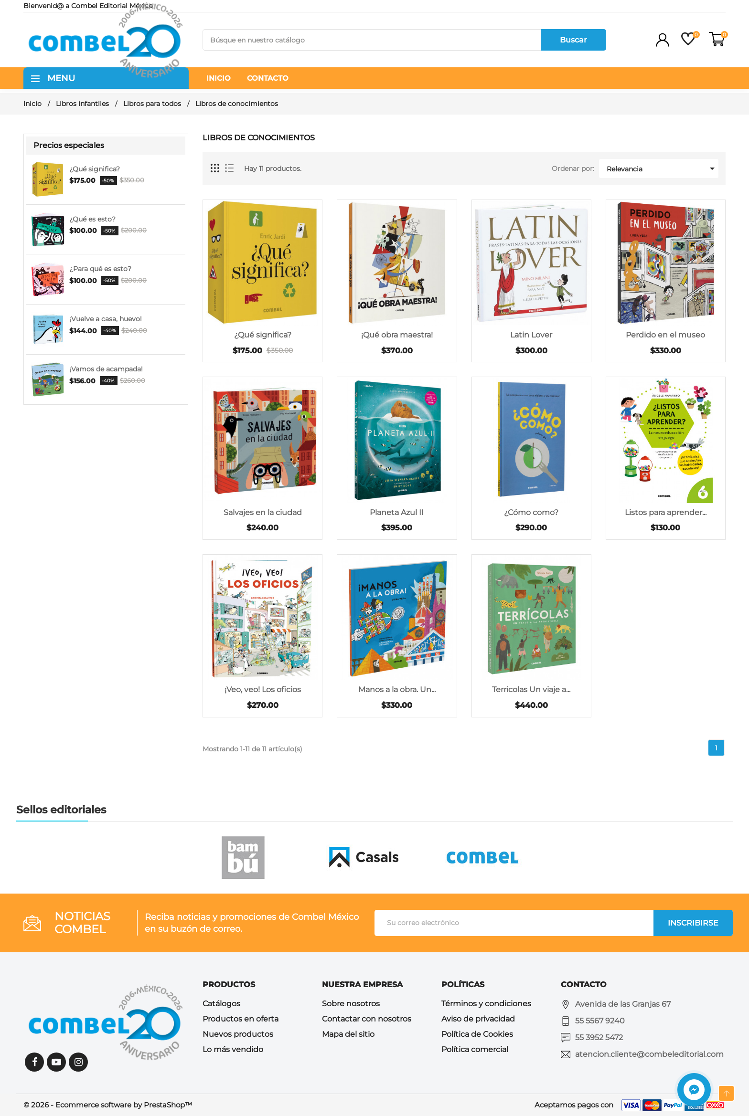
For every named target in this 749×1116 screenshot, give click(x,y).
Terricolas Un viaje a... (531, 689)
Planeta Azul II (397, 512)
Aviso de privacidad (478, 1018)
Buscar (573, 39)
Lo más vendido (233, 1049)
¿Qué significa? (94, 169)
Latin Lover (531, 334)
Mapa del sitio (348, 1034)
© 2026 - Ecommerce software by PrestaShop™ (107, 1104)
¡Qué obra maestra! (397, 334)
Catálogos (221, 1003)
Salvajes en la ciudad (263, 512)
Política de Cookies (477, 1034)
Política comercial (474, 1049)
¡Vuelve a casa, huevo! (105, 319)
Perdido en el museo (665, 334)
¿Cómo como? (531, 512)
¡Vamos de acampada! (106, 369)
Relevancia (662, 168)
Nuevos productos (238, 1034)
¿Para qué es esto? (100, 268)
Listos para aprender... (665, 512)
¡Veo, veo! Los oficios (263, 689)
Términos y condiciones (486, 1003)
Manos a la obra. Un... (397, 689)
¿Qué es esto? (92, 219)
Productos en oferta (240, 1018)
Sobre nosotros (351, 1003)
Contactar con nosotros (366, 1018)
